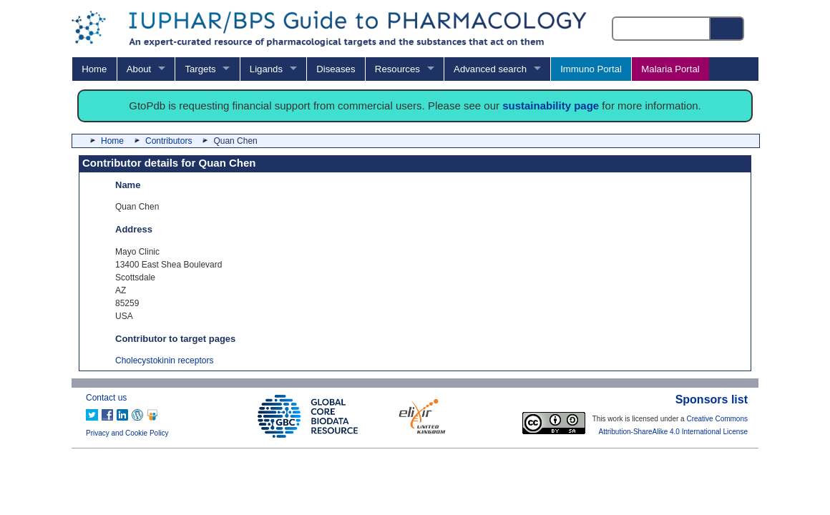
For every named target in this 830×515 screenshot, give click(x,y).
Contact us (106, 398)
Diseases (335, 69)
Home (94, 69)
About (139, 69)
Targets (200, 69)
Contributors (168, 141)
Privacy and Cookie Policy (127, 433)
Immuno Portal (591, 69)
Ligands (266, 69)
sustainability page (550, 105)
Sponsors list (711, 399)
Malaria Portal (670, 69)
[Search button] (728, 28)
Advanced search (490, 69)
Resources (397, 69)
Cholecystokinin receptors (164, 360)
